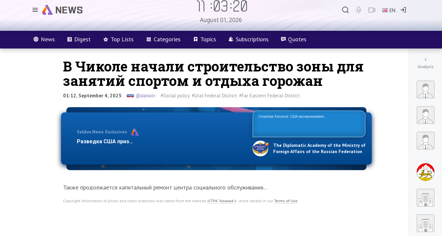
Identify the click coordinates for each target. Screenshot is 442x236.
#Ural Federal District (214, 95)
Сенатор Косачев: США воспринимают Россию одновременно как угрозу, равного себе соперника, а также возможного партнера (308, 123)
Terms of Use (286, 200)
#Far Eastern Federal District (269, 95)
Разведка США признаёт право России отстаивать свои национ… (161, 141)
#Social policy (175, 95)
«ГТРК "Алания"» (221, 200)
